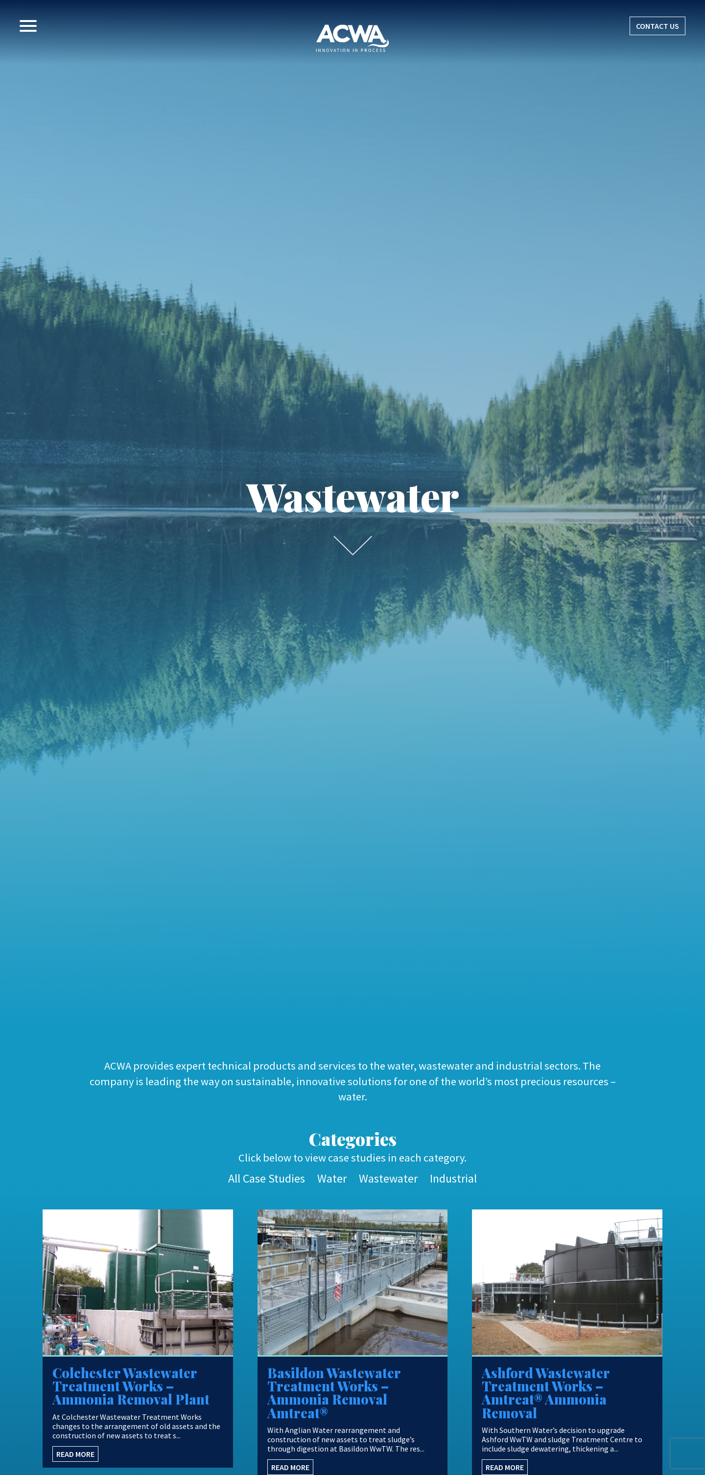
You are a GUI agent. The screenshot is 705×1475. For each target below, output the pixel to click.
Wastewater (388, 1178)
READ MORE (75, 1454)
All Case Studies (266, 1178)
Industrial (453, 1178)
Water (332, 1178)
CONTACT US (657, 26)
